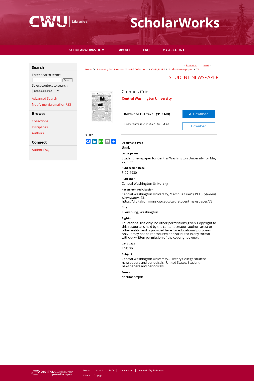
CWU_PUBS (158, 69)
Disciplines (40, 127)
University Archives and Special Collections (122, 69)
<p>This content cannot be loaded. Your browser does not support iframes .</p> (152, 322)
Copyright (98, 375)
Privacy (86, 375)
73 (197, 69)
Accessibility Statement (151, 370)
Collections (40, 121)
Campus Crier (136, 91)
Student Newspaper (180, 69)
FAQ (111, 370)
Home (89, 69)
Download (198, 114)
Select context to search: (50, 85)
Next (206, 65)
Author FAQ (40, 150)
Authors (38, 133)
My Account (126, 370)
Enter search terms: (46, 75)
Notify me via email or (51, 104)
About (99, 370)
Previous (191, 65)
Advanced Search (44, 98)
